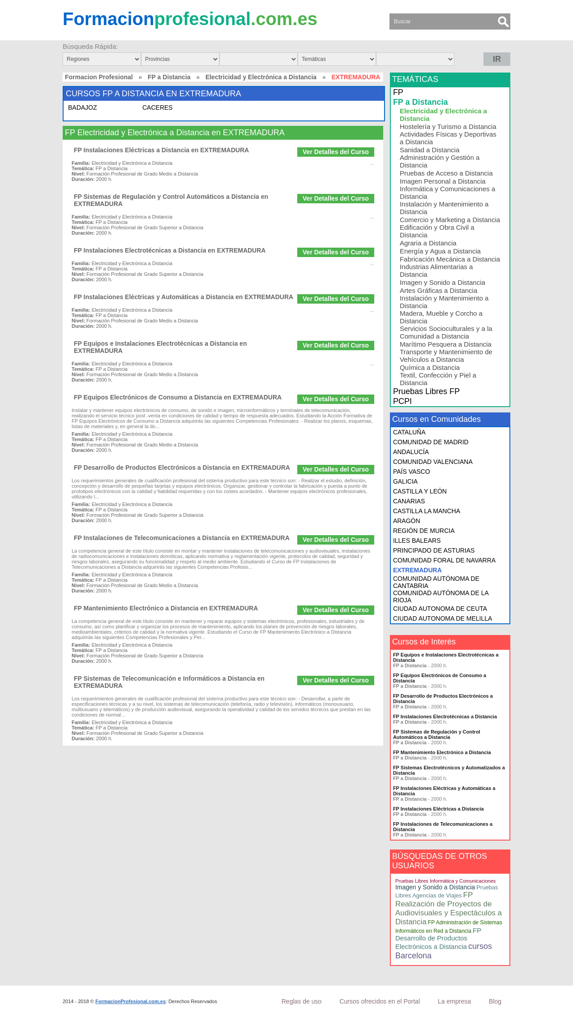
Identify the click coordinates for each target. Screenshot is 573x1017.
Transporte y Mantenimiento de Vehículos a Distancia (446, 355)
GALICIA (405, 481)
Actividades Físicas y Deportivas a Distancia (448, 138)
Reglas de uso (302, 1001)
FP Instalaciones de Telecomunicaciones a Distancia (442, 826)
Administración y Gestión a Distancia (439, 161)
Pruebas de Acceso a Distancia (446, 173)
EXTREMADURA (417, 570)
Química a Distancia (430, 367)
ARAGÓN (406, 520)
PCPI (402, 401)
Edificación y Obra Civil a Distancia (437, 231)
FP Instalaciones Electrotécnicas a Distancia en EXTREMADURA (169, 250)
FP (398, 92)
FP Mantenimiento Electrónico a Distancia (442, 752)
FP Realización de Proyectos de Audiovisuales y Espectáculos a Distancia (448, 908)
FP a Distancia (169, 77)
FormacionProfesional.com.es (130, 1001)
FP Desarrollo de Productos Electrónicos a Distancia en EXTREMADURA (182, 467)
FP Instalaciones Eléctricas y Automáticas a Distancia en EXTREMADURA (183, 296)
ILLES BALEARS (417, 540)
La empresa (454, 1001)
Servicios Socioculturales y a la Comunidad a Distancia (446, 332)
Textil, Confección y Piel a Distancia (438, 378)
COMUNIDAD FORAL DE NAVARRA (444, 560)
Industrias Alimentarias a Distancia (436, 270)
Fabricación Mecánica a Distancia (450, 259)
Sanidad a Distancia (429, 150)
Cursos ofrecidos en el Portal (379, 1001)
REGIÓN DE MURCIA (424, 530)
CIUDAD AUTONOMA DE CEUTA (440, 608)
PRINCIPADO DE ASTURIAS (434, 550)
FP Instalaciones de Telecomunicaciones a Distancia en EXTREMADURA (182, 537)
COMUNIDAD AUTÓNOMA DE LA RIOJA (440, 596)
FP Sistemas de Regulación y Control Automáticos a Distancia (436, 734)
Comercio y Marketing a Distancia (450, 219)
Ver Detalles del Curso (336, 151)
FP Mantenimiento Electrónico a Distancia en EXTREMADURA (166, 608)
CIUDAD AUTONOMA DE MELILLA (442, 618)
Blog (495, 1001)
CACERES (157, 107)
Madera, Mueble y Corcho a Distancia (441, 317)
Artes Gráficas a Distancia (438, 290)
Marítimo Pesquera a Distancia (446, 344)
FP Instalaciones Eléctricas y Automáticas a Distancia (444, 790)
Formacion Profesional (99, 77)
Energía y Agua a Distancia (440, 251)
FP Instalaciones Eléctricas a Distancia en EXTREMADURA (161, 150)
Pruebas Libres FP (426, 391)
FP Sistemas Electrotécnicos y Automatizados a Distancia (449, 770)
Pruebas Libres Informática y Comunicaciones (445, 881)
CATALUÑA (409, 432)
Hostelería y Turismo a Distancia (448, 126)
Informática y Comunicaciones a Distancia (447, 192)
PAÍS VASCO (411, 471)
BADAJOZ (82, 107)
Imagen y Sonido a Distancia (442, 282)
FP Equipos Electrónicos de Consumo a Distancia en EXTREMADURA (178, 397)
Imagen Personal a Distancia (443, 181)
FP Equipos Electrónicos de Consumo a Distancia (439, 678)
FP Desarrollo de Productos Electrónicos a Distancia (443, 698)
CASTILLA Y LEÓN (420, 491)
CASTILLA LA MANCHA (426, 511)
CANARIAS (409, 501)
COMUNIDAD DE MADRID (431, 442)
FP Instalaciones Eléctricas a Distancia (438, 808)
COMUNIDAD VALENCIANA (433, 461)
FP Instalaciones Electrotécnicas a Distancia (445, 716)
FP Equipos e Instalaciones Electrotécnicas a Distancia (446, 657)
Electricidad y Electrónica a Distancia (260, 77)
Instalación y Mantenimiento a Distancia (444, 207)
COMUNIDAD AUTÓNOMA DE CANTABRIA (436, 582)
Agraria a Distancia (428, 243)
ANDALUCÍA (411, 451)
